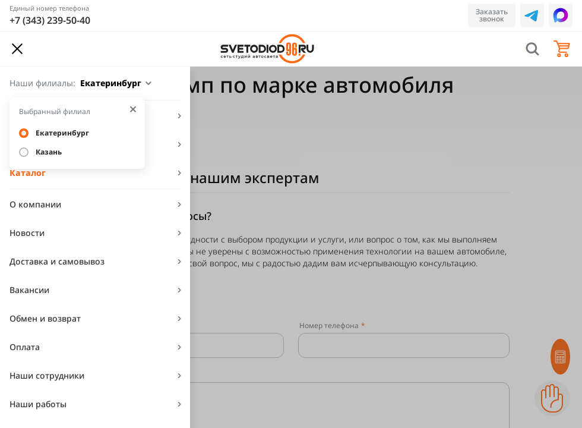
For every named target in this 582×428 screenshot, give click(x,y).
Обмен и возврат (45, 318)
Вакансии (29, 289)
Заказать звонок (492, 15)
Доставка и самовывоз (57, 261)
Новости (27, 232)
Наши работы (38, 404)
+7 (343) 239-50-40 (50, 20)
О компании (35, 204)
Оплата (25, 347)
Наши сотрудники (47, 375)
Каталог (28, 172)
